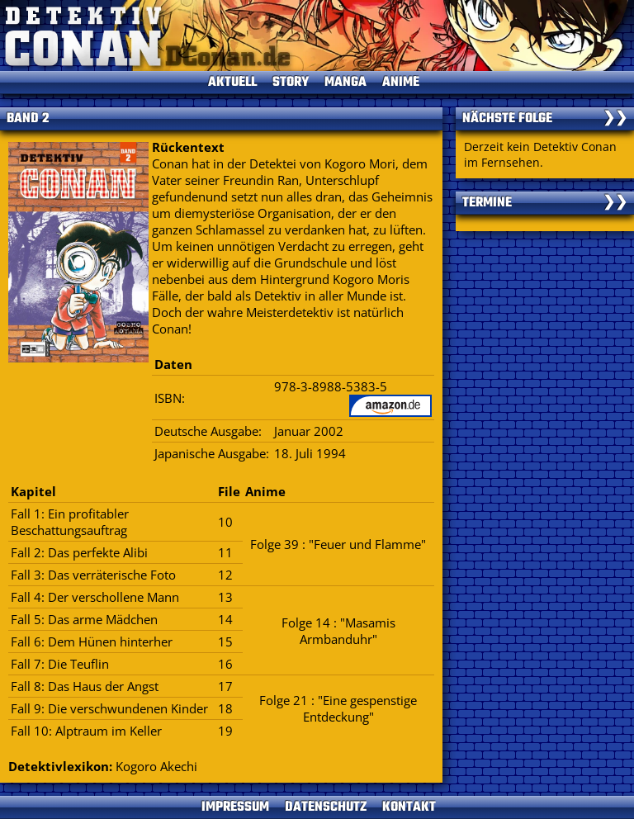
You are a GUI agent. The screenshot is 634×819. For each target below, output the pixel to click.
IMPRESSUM (235, 807)
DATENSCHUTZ (326, 807)
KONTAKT (409, 807)
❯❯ (615, 119)
